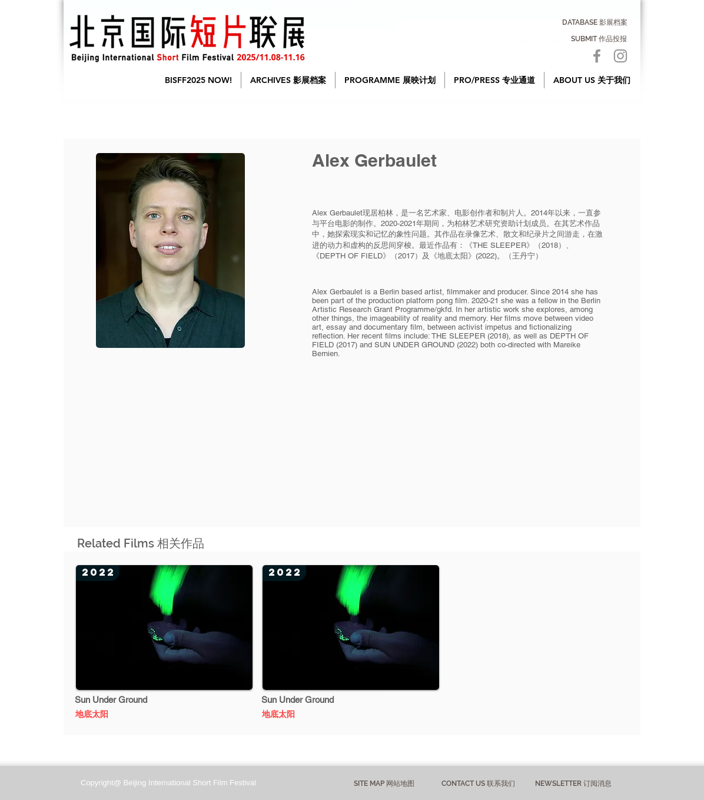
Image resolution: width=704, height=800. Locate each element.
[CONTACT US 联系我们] (478, 784)
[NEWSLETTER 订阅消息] (573, 783)
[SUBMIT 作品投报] (599, 39)
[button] (288, 80)
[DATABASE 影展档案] (594, 22)
